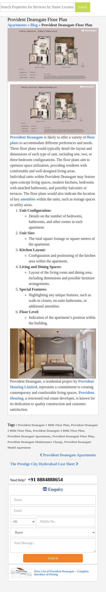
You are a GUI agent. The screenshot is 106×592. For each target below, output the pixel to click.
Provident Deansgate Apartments (29, 436)
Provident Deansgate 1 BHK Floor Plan (43, 425)
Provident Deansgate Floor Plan (73, 436)
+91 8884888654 (45, 479)
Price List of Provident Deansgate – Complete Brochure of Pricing (61, 573)
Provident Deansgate (26, 137)
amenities (28, 199)
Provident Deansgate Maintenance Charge (34, 442)
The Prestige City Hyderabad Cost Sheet (44, 464)
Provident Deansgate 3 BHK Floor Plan (58, 430)
